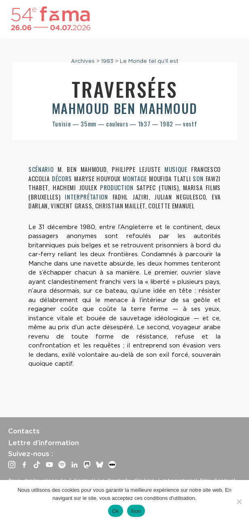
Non (136, 511)
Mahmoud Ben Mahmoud (124, 108)
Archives (83, 61)
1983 (107, 61)
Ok (115, 511)
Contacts (24, 431)
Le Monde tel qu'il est (149, 61)
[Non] (239, 501)
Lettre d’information (43, 443)
